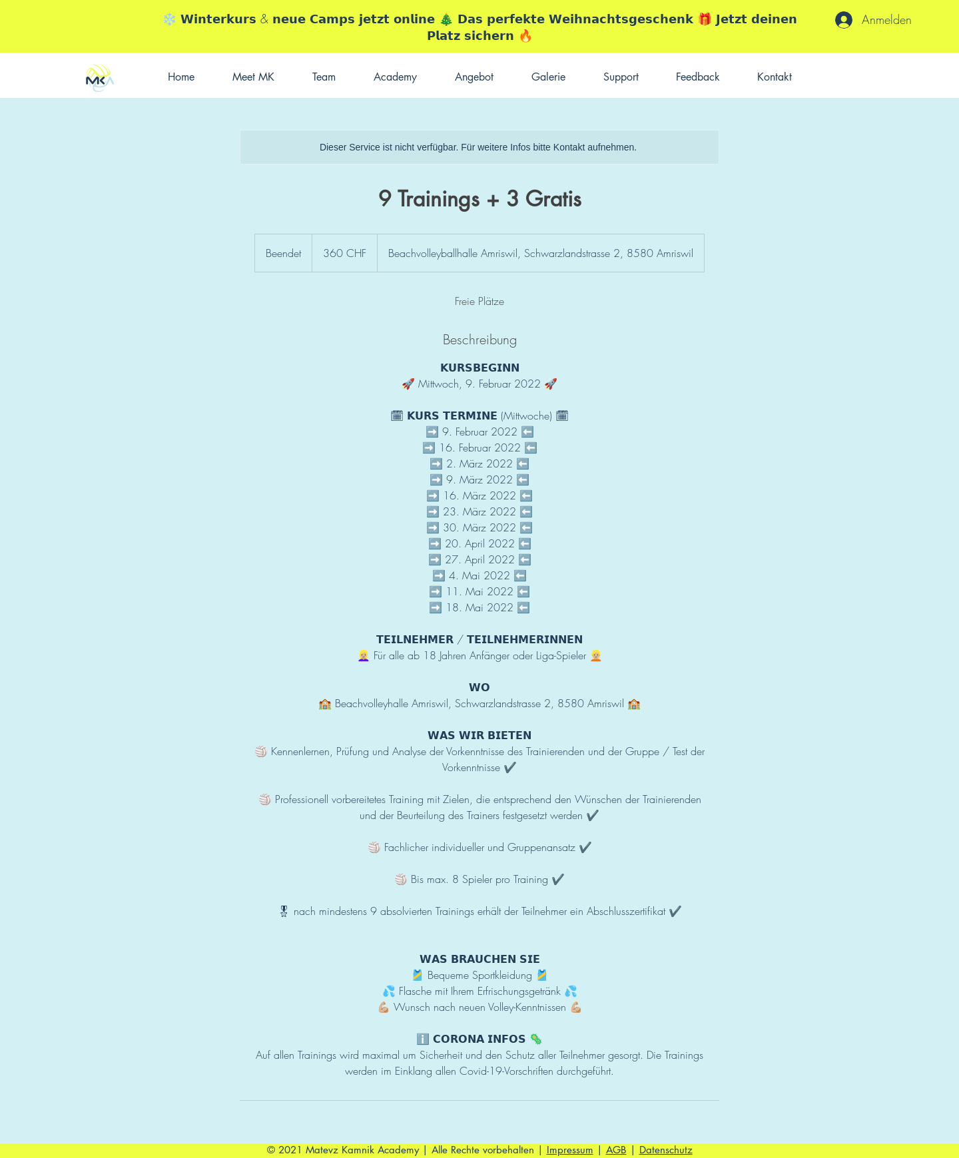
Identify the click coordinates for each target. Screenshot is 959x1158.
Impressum (570, 1149)
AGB (616, 1149)
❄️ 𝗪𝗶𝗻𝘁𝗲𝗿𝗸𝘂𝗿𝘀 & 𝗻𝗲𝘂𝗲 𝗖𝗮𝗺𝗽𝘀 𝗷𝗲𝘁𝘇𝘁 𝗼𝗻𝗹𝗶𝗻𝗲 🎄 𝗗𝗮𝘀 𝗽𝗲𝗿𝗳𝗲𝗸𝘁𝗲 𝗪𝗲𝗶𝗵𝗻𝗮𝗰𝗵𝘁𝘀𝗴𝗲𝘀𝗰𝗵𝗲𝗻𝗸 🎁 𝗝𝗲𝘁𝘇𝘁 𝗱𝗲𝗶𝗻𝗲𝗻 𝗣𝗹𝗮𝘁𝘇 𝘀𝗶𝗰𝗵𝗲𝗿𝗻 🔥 (479, 27)
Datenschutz (666, 1149)
